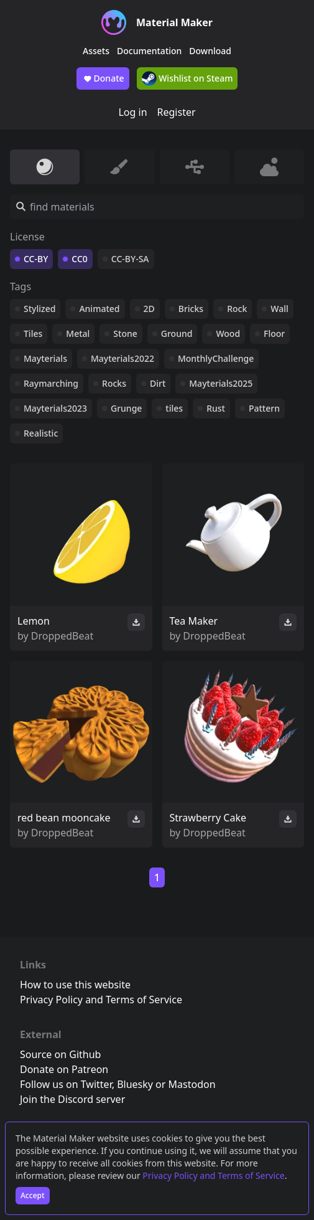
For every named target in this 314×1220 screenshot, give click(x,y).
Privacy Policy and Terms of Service (213, 1175)
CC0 (80, 259)
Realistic (41, 433)
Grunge (126, 408)
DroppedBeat (62, 636)
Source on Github (60, 1054)
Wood (228, 333)
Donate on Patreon (64, 1069)
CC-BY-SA (130, 259)
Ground (177, 333)
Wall (279, 308)
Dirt (157, 383)
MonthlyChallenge (216, 358)
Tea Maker (194, 621)
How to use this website (75, 984)
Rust (215, 408)
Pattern (264, 408)
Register (176, 112)
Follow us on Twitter (66, 1084)
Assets (96, 51)
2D (149, 308)
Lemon (33, 621)
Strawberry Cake (208, 818)
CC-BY (36, 259)
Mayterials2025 (220, 383)
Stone (125, 333)
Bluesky (135, 1084)
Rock (237, 308)
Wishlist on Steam (187, 78)
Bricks (190, 308)
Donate (102, 78)
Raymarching (51, 383)
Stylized (39, 308)
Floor (274, 333)
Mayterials (45, 358)
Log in (132, 112)
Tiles (33, 333)
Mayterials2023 (55, 408)
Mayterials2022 (122, 358)
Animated (99, 308)
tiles (174, 408)
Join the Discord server (72, 1099)
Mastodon (192, 1084)
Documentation (149, 51)
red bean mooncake (64, 818)
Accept (33, 1195)
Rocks (114, 383)
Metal (78, 333)
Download (210, 51)
